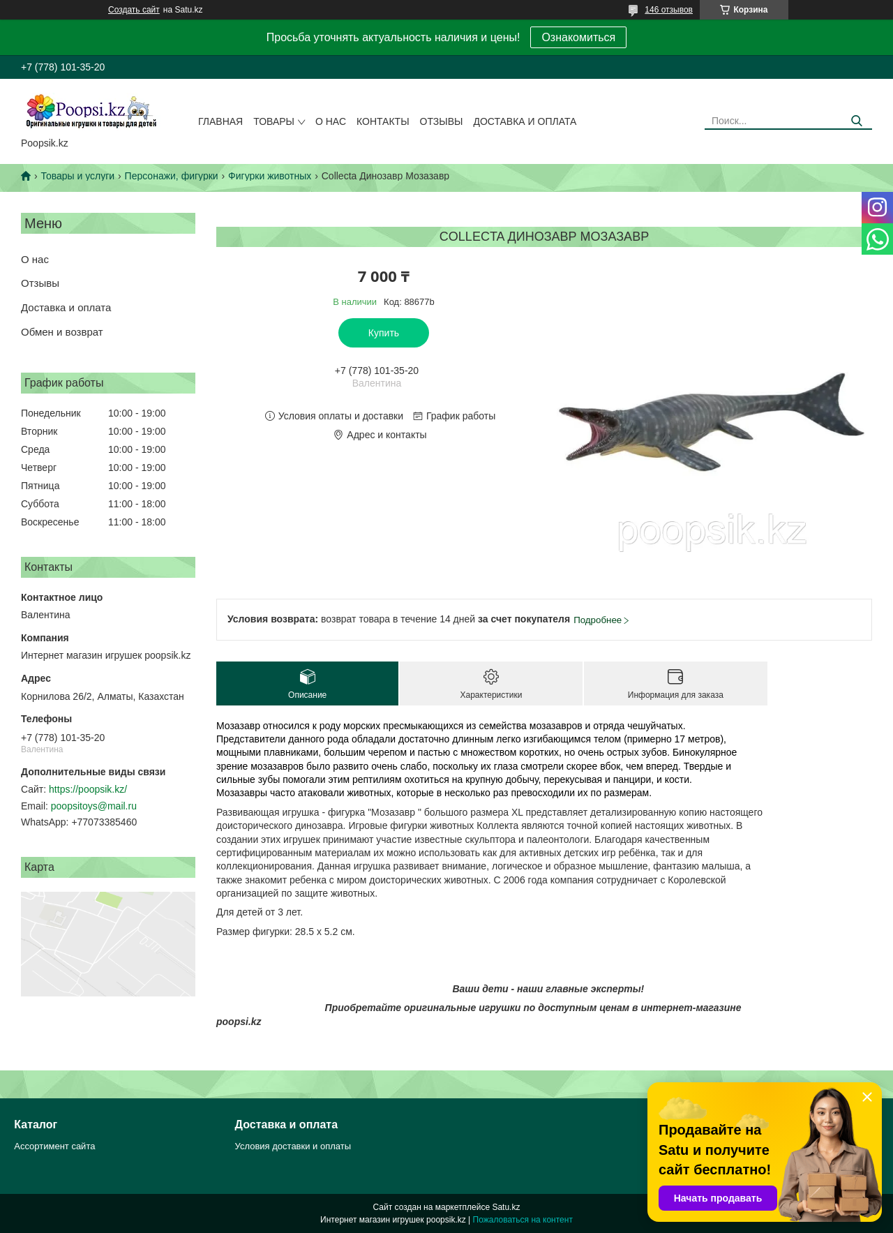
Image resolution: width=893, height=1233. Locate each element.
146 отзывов (669, 10)
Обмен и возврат (62, 332)
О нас (330, 121)
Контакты (383, 121)
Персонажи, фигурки (171, 176)
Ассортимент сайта (54, 1146)
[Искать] (856, 121)
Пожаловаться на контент (523, 1220)
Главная (220, 121)
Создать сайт (134, 10)
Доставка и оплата (524, 121)
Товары (273, 121)
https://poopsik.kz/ (88, 789)
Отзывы (441, 121)
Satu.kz (506, 1207)
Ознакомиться (578, 37)
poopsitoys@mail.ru (94, 806)
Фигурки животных (269, 176)
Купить (383, 332)
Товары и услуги (77, 176)
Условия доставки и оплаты (293, 1146)
